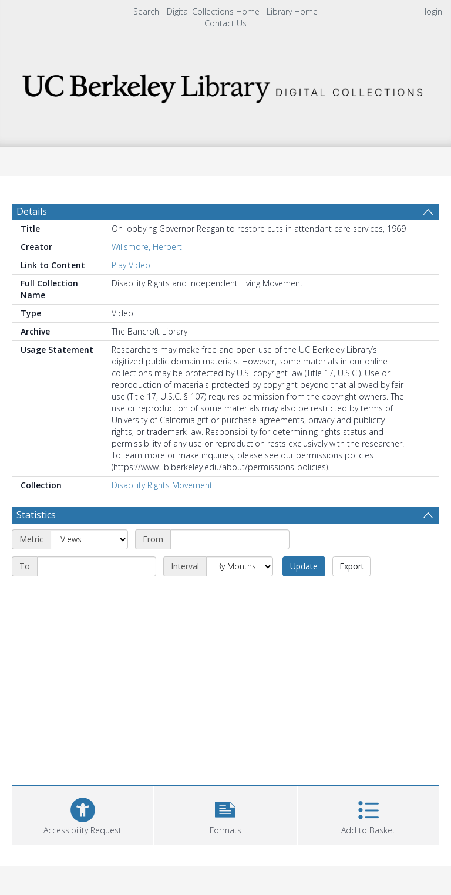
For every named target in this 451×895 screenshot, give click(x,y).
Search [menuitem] (146, 11)
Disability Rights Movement (162, 485)
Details (31, 211)
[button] (225, 814)
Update (304, 566)
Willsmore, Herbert (147, 246)
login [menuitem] (433, 11)
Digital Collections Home (213, 11)
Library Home (292, 11)
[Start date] (230, 539)
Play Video (131, 265)
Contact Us (225, 23)
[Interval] (239, 566)
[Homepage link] (225, 85)
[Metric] (89, 539)
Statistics (36, 514)
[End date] (96, 566)
